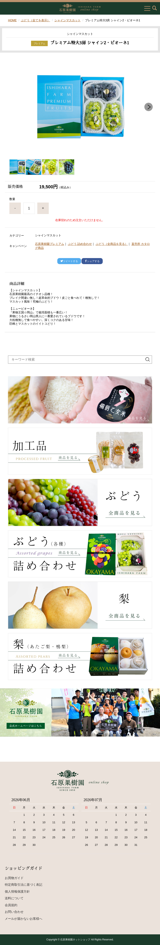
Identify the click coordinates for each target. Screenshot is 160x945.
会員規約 (11, 905)
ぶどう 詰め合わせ (80, 244)
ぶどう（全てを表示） (35, 20)
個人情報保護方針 (17, 891)
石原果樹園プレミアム (49, 244)
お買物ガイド (14, 878)
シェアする (92, 261)
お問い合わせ (14, 911)
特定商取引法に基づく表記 (23, 884)
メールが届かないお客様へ (23, 918)
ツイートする (69, 261)
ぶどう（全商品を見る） (112, 244)
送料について (14, 898)
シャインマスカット (68, 20)
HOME (12, 20)
